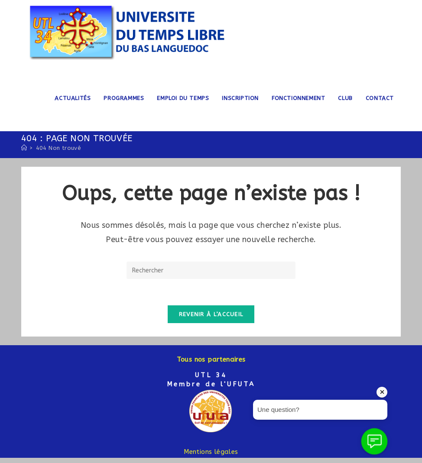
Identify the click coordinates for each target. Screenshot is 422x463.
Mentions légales (211, 452)
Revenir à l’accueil (211, 314)
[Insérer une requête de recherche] (211, 270)
